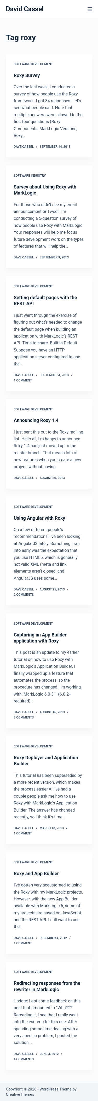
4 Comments (24, 1059)
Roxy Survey (27, 75)
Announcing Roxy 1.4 (36, 420)
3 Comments (24, 717)
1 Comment (23, 380)
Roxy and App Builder (36, 873)
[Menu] (90, 9)
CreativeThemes (20, 1094)
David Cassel (25, 9)
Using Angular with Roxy (39, 518)
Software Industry (30, 175)
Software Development (33, 64)
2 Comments (24, 595)
